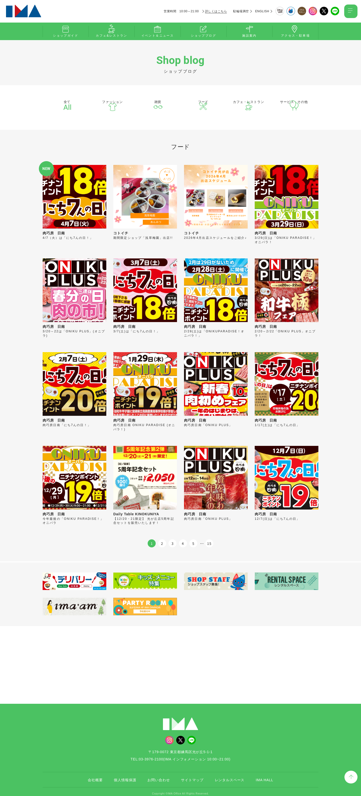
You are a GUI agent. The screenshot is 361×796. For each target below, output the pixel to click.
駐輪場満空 (239, 11)
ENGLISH (260, 11)
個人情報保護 (125, 776)
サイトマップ (192, 776)
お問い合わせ (158, 776)
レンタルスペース (230, 776)
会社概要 (95, 776)
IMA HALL (264, 776)
